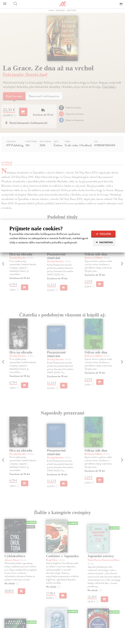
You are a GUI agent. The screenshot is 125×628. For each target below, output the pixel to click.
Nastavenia (104, 242)
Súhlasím (103, 234)
